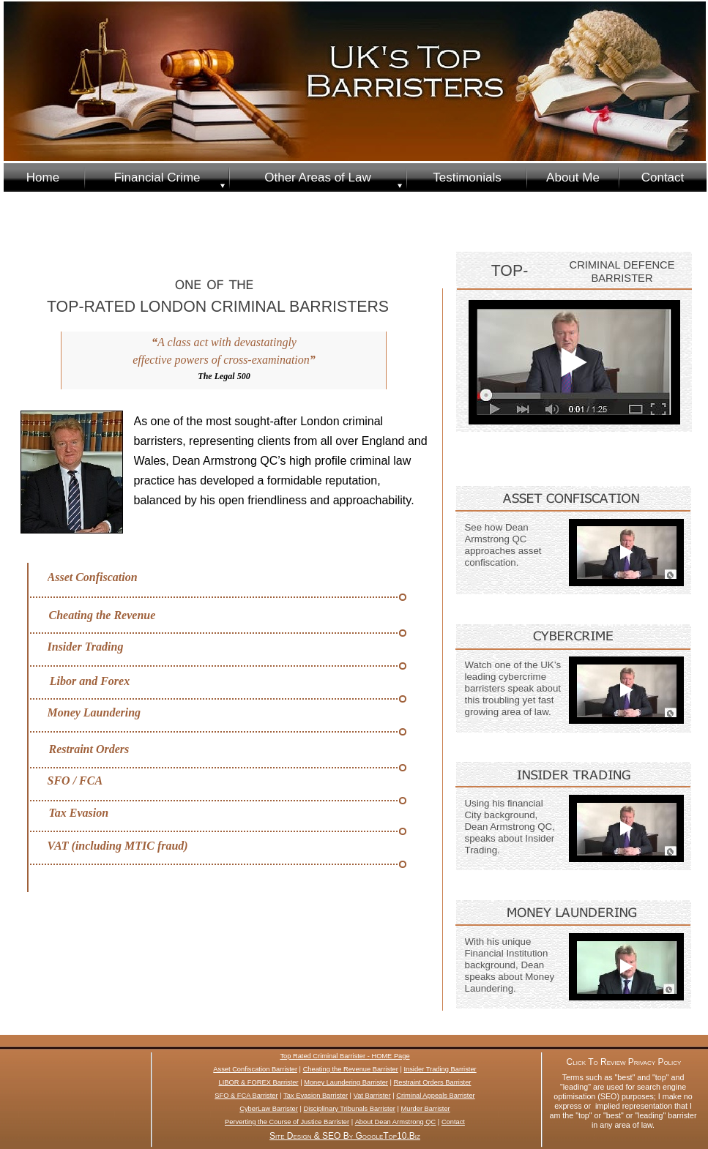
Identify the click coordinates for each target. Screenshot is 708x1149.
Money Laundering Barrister (346, 1082)
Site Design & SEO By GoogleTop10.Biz (344, 1136)
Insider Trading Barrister (439, 1069)
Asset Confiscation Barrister (255, 1069)
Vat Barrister (372, 1095)
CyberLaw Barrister (268, 1108)
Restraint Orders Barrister (433, 1082)
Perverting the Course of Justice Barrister (287, 1122)
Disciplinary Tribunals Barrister (349, 1108)
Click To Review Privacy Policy (624, 1062)
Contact (453, 1122)
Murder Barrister (425, 1108)
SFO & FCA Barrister (246, 1095)
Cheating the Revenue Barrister (350, 1069)
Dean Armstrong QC (405, 1122)
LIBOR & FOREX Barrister (259, 1082)
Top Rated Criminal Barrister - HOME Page (344, 1056)
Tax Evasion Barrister (315, 1095)
